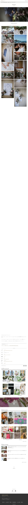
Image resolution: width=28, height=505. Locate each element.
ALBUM (14, 5)
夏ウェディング (6, 345)
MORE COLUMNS (24, 462)
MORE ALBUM (25, 441)
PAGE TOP (14, 468)
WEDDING (14, 4)
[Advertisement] (14, 475)
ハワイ (2, 345)
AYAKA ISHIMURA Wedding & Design (14, 345)
